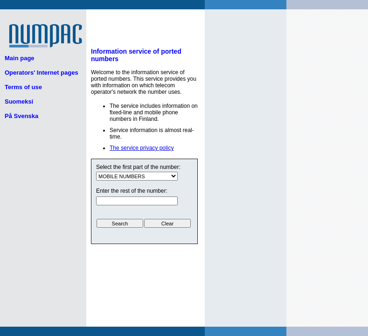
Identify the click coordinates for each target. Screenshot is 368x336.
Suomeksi (19, 101)
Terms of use (23, 87)
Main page (20, 58)
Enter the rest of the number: (131, 191)
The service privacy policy (142, 148)
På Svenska (21, 115)
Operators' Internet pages (41, 72)
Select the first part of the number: (138, 167)
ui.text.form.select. (137, 176)
